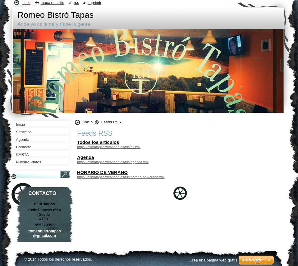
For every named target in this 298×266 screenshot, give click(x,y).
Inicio (88, 122)
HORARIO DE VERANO (102, 172)
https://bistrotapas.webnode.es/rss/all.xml (109, 147)
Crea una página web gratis (213, 260)
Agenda (85, 157)
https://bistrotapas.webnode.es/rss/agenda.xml (112, 162)
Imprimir (94, 2)
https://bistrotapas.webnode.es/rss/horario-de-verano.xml (121, 177)
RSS (76, 2)
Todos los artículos (98, 142)
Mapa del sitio (52, 2)
